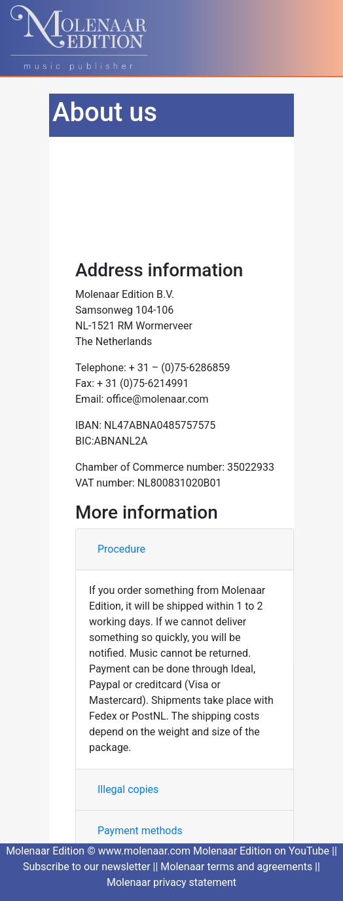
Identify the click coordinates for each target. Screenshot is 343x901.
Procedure (121, 549)
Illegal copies (128, 789)
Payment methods (140, 830)
